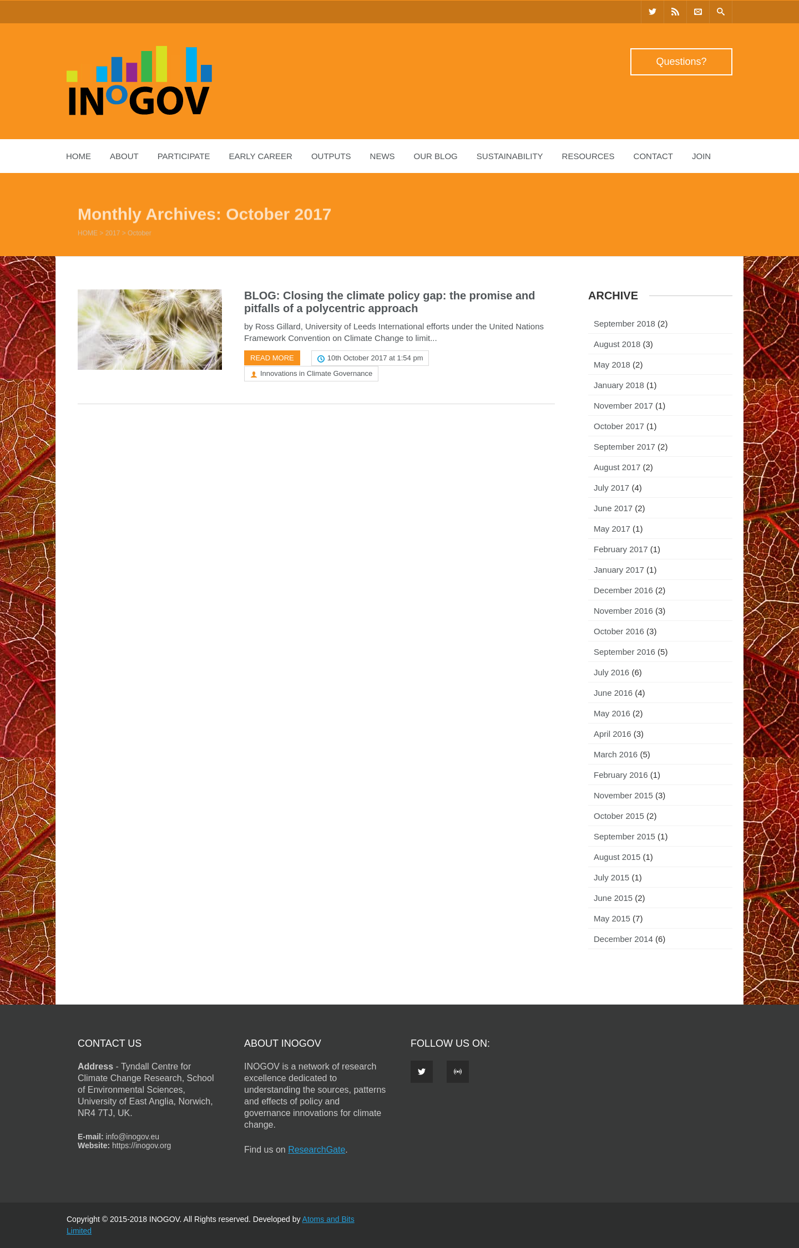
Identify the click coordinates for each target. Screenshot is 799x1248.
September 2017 (624, 446)
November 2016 (623, 610)
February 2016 (621, 775)
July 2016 (611, 672)
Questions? (681, 61)
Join (701, 156)
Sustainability (510, 156)
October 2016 (619, 631)
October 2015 (619, 816)
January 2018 (619, 385)
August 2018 (617, 344)
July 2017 (611, 487)
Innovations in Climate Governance (316, 373)
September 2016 (624, 651)
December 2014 (623, 939)
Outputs (331, 156)
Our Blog (436, 156)
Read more (272, 358)
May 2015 (612, 918)
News (382, 156)
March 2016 (616, 754)
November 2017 (623, 405)
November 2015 (623, 795)
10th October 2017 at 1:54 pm (375, 358)
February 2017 (621, 549)
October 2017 (619, 426)
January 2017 (619, 569)
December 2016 (623, 590)
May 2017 (612, 528)
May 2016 (612, 713)
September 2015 (624, 836)
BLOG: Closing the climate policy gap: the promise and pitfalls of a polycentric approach (389, 301)
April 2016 (612, 733)
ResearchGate (316, 1149)
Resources (588, 156)
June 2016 (613, 692)
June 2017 (613, 508)
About (124, 156)
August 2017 (617, 467)
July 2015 (611, 877)
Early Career (260, 156)
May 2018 (612, 364)
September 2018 (624, 323)
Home (78, 156)
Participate (184, 156)
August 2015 (617, 857)
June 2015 (613, 898)
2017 (112, 236)
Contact (653, 156)
